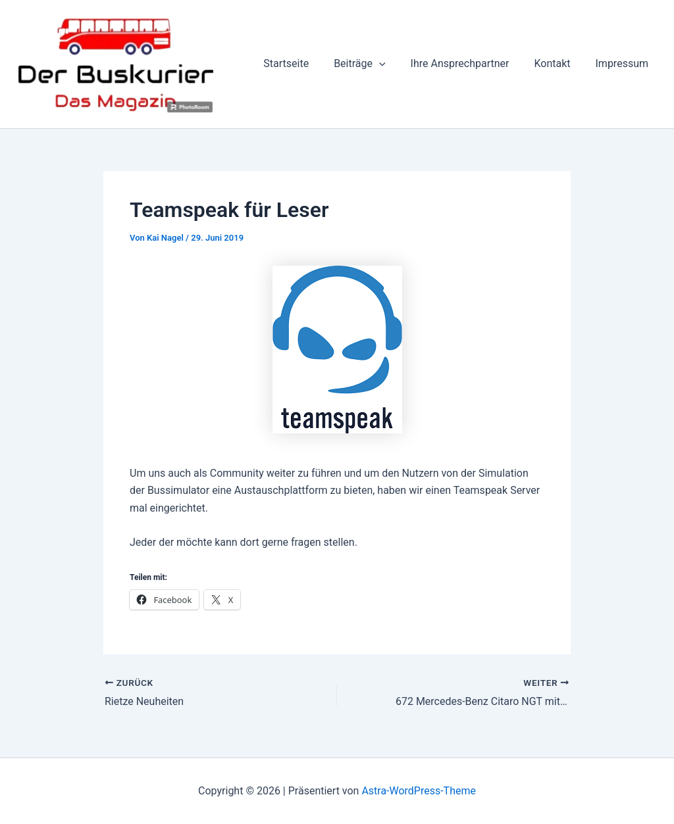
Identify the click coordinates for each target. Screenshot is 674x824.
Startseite (303, 63)
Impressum (624, 63)
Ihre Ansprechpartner (470, 63)
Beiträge (373, 63)
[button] (393, 63)
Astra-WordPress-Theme (418, 791)
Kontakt (558, 63)
